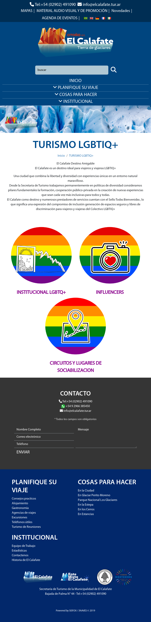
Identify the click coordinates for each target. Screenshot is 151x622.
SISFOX (72, 610)
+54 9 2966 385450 (78, 406)
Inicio (61, 155)
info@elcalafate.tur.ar (102, 5)
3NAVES (82, 610)
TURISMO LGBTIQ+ (81, 155)
